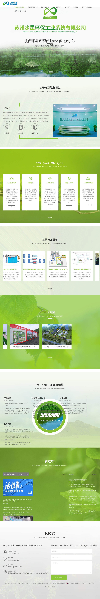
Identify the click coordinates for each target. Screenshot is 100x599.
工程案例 (67, 7)
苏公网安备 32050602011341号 (76, 583)
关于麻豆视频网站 (32, 7)
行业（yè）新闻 (23, 474)
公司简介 (7, 108)
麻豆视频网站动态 (9, 474)
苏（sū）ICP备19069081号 (57, 583)
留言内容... (72, 567)
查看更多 (50, 217)
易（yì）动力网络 (50, 586)
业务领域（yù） (45, 7)
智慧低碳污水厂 (57, 7)
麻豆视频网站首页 (19, 7)
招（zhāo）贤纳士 (87, 7)
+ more (63, 474)
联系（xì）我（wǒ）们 (20, 11)
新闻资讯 (76, 7)
